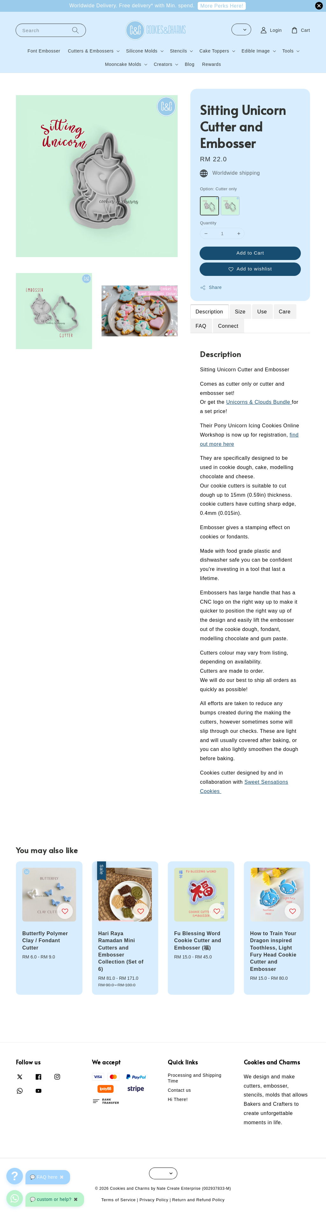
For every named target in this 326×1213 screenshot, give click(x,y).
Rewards (211, 64)
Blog (189, 64)
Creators (163, 64)
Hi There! (178, 1099)
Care (285, 311)
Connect (228, 326)
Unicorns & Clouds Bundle (259, 402)
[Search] (75, 30)
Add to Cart (250, 253)
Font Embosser (44, 50)
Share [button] (211, 288)
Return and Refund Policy (198, 1199)
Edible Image (256, 50)
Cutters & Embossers (91, 50)
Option (218, 188)
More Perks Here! (221, 6)
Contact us (179, 1090)
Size (240, 311)
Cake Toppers (214, 50)
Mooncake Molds (123, 64)
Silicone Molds (142, 50)
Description (209, 311)
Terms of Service (118, 1199)
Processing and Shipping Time (195, 1078)
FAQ (200, 326)
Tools (288, 50)
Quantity (208, 223)
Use (262, 311)
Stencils (178, 50)
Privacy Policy (153, 1199)
